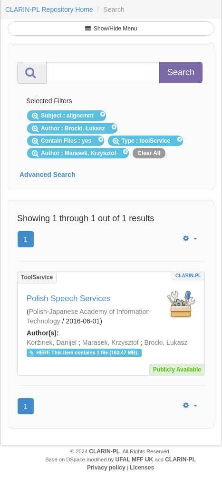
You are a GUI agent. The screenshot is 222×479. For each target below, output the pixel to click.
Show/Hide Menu (111, 28)
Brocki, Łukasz (165, 342)
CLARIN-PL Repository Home (49, 9)
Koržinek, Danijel (52, 342)
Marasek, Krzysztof (110, 342)
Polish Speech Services (68, 298)
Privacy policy (106, 467)
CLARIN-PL (188, 275)
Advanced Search (47, 174)
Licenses (142, 467)
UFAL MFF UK (135, 459)
